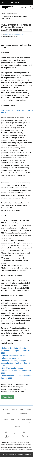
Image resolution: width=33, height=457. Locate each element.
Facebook (9, 437)
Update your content (10, 423)
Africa (11, 444)
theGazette (28, 442)
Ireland (27, 447)
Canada (23, 447)
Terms (8, 413)
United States (4, 447)
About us (5, 409)
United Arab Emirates (6, 449)
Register (5, 419)
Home (3, 14)
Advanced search (25, 423)
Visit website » (8, 397)
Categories (14, 2)
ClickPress (13, 442)
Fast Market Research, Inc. (14, 34)
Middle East (21, 444)
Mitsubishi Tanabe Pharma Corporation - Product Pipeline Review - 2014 (16, 370)
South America (28, 444)
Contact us (14, 409)
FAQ (18, 419)
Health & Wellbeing (12, 14)
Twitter (26, 433)
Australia (19, 447)
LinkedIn (25, 437)
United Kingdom (21, 449)
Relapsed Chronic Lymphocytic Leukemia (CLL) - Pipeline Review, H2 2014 (15, 350)
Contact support (11, 433)
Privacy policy (24, 413)
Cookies (29, 409)
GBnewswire (20, 442)
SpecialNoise (19, 454)
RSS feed (17, 426)
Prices (4, 2)
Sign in (12, 419)
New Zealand (14, 449)
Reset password (26, 419)
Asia (14, 444)
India (30, 447)
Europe (17, 444)
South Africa (29, 449)
